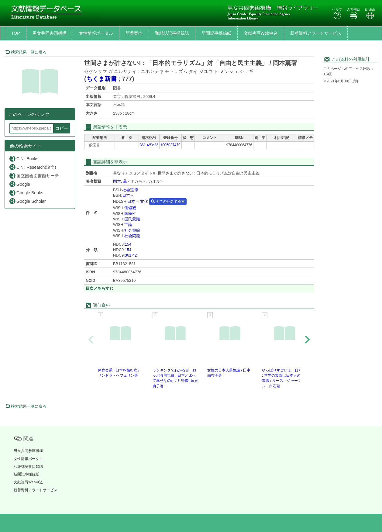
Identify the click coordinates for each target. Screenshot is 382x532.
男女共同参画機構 (50, 33)
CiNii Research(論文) (32, 167)
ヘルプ (337, 13)
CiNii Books (23, 158)
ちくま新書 (101, 78)
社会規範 (132, 230)
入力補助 (353, 13)
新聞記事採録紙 (216, 33)
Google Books (26, 192)
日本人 (128, 195)
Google (19, 184)
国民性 (130, 213)
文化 (144, 201)
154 (128, 244)
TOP (15, 33)
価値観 (130, 208)
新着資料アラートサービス (315, 33)
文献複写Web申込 (261, 33)
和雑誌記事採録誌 (172, 33)
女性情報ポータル (96, 33)
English (370, 13)
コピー (61, 128)
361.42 (131, 255)
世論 (128, 224)
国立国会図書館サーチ (34, 175)
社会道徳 (130, 190)
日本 (131, 201)
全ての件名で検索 (168, 201)
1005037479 (170, 145)
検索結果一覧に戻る (25, 52)
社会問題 (132, 235)
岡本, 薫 (120, 181)
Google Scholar (27, 201)
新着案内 (134, 33)
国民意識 (132, 219)
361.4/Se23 (149, 145)
